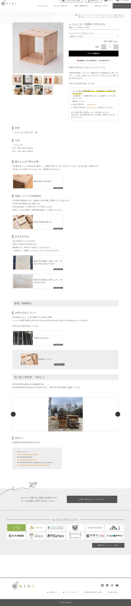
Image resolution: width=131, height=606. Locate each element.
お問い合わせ (113, 592)
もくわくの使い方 (59, 8)
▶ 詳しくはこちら (93, 109)
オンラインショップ (84, 15)
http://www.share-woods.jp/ (29, 480)
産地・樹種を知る (79, 8)
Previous (13, 427)
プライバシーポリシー (70, 592)
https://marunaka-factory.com (29, 475)
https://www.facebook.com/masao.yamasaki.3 (36, 486)
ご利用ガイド (52, 592)
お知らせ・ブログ (98, 8)
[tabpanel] (38, 47)
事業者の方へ (92, 3)
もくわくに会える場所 (70, 3)
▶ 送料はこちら (92, 106)
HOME (74, 15)
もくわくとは (42, 8)
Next (117, 427)
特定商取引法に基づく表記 (94, 592)
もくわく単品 (100, 17)
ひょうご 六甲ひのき (98, 15)
